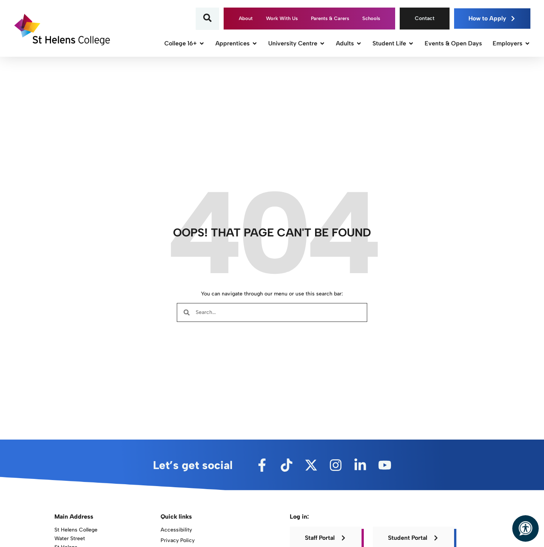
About (246, 18)
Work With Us (282, 18)
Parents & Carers (330, 18)
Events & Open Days (453, 43)
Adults (349, 43)
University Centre (296, 43)
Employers (511, 43)
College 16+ (184, 43)
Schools (371, 18)
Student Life (393, 43)
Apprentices (236, 43)
